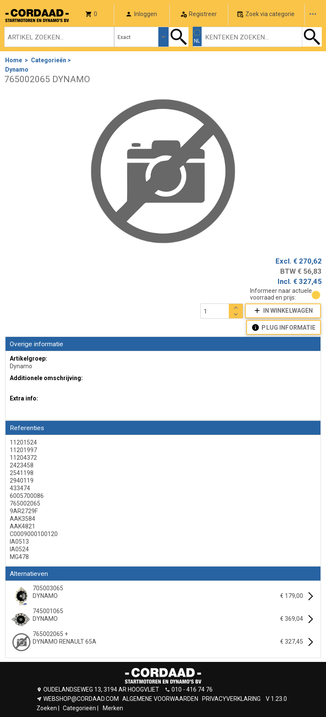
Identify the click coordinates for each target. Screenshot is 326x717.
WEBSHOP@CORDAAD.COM (81, 698)
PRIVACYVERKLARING (231, 698)
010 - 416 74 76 (192, 689)
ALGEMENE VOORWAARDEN (160, 698)
